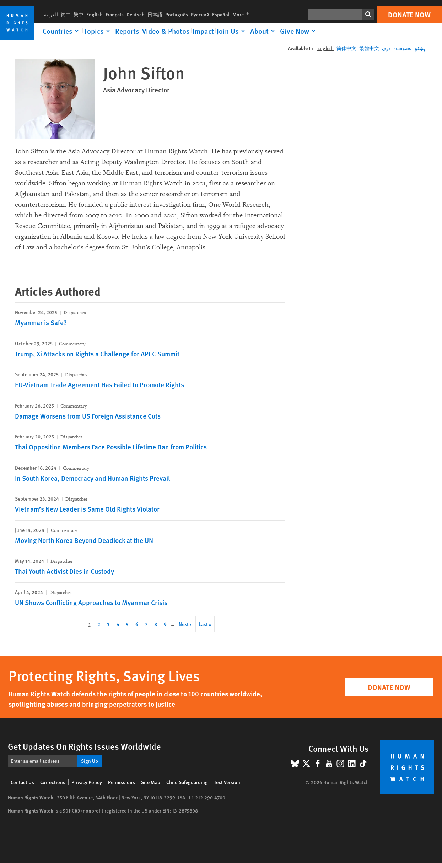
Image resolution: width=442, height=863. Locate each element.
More (242, 14)
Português (176, 14)
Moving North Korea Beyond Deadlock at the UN (84, 540)
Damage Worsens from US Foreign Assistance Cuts (88, 416)
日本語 (154, 14)
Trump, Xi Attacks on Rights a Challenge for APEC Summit (97, 353)
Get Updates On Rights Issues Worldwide (84, 746)
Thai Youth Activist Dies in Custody (64, 571)
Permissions (121, 782)
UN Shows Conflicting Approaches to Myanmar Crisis (91, 602)
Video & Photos (166, 31)
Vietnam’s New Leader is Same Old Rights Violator (87, 509)
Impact (203, 31)
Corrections (52, 782)
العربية (51, 14)
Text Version (227, 782)
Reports (127, 31)
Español (221, 14)
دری (386, 48)
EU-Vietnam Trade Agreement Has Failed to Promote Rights (99, 384)
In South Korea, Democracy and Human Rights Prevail (92, 478)
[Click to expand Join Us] (232, 31)
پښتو (420, 48)
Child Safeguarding (187, 782)
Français (115, 14)
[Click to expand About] (263, 31)
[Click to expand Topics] (98, 31)
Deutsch (135, 14)
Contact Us (22, 782)
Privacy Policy (86, 782)
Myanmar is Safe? (41, 322)
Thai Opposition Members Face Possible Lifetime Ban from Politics (111, 447)
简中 (66, 14)
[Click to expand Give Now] (299, 31)
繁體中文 (369, 48)
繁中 (78, 14)
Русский (200, 14)
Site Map (150, 782)
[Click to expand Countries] (62, 31)
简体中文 (346, 48)
